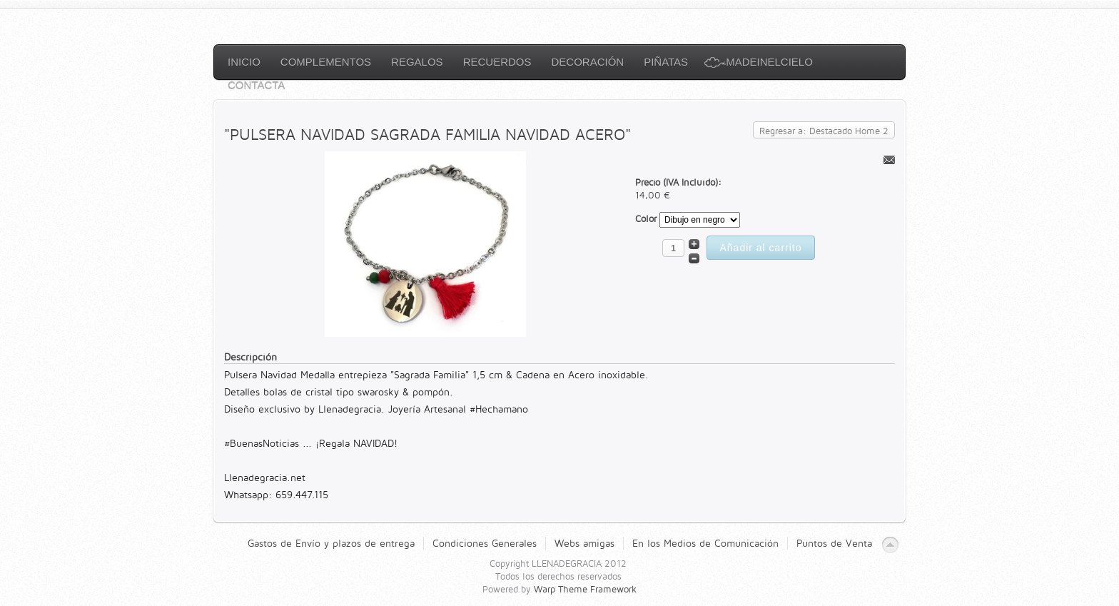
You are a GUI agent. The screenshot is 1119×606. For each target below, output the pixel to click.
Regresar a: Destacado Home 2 (823, 130)
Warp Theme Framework (585, 589)
